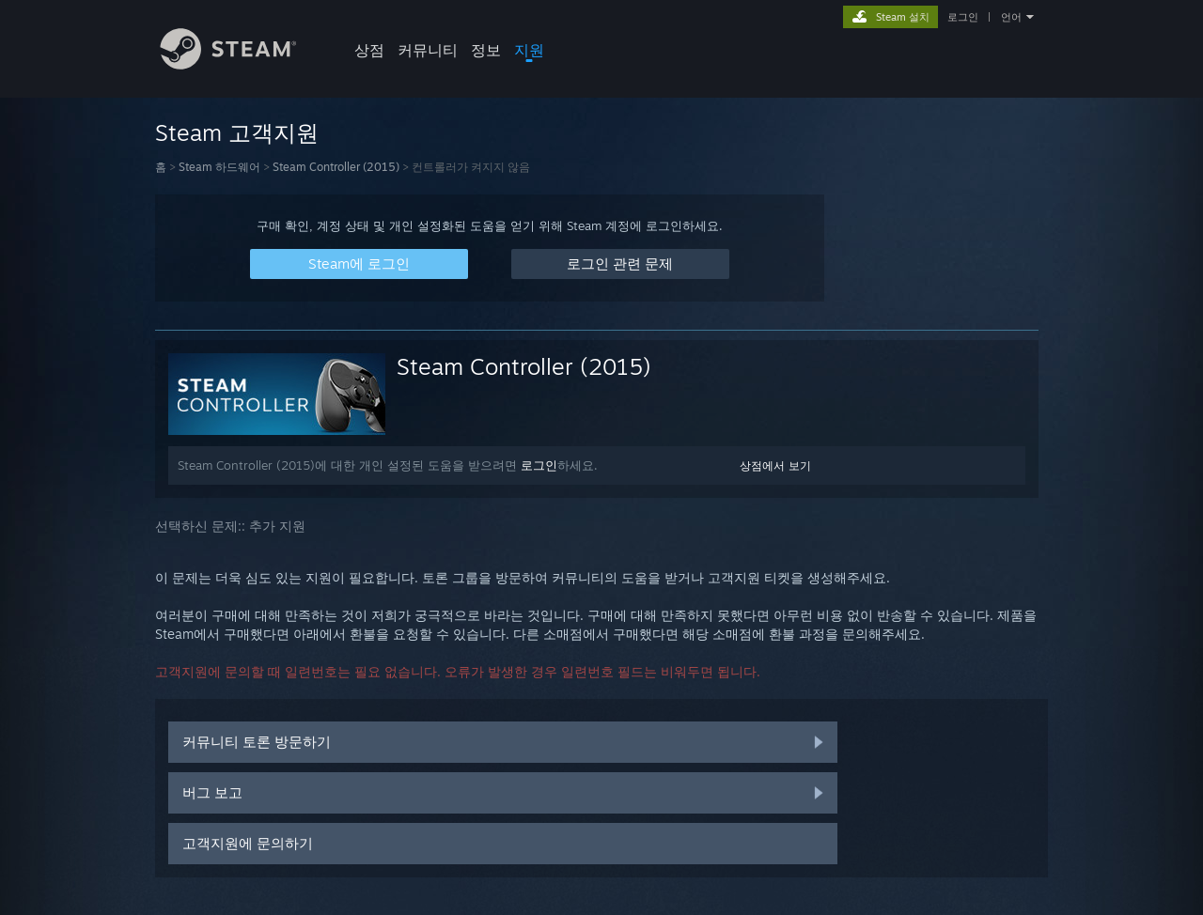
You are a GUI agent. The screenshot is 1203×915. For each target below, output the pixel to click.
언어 (1011, 16)
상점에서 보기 (775, 465)
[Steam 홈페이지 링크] (242, 64)
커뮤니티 (428, 49)
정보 (486, 49)
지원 (529, 49)
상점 (369, 49)
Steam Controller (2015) (336, 167)
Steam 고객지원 (237, 132)
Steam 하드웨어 (219, 167)
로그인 (962, 16)
